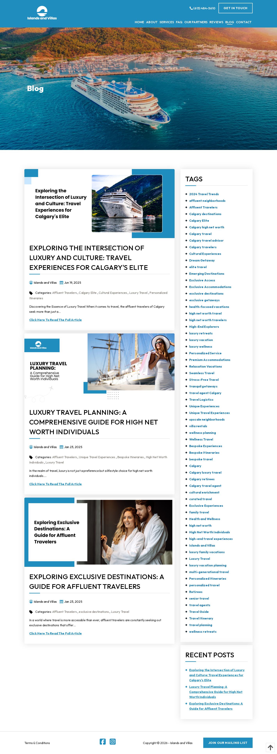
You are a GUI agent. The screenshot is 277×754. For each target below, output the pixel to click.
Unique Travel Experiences (97, 457)
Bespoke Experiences (205, 446)
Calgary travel (200, 234)
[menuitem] (139, 22)
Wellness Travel (201, 439)
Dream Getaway (202, 260)
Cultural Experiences (113, 293)
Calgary (195, 466)
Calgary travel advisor (206, 240)
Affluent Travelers (64, 293)
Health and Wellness (204, 519)
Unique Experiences (204, 406)
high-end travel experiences (211, 539)
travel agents (199, 605)
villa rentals (198, 426)
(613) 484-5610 (202, 8)
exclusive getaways (204, 300)
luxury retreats (201, 333)
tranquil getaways (203, 386)
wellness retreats (203, 632)
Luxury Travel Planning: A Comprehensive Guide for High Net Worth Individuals (93, 422)
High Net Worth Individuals (209, 532)
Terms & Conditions (37, 743)
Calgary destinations (205, 214)
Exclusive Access (202, 280)
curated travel (200, 499)
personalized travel (204, 585)
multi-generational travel (209, 572)
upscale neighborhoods (207, 419)
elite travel (198, 267)
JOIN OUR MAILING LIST (228, 743)
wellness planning (202, 433)
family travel (199, 512)
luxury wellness (200, 346)
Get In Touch (236, 8)
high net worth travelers (208, 320)
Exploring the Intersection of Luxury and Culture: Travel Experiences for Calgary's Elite (88, 258)
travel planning (200, 625)
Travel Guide (199, 612)
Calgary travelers (203, 247)
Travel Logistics (201, 399)
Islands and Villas (202, 545)
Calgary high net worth (206, 227)
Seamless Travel (201, 373)
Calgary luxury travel (205, 472)
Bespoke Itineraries (130, 457)
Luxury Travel (138, 293)
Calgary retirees (202, 479)
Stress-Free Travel (204, 380)
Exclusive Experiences (206, 506)
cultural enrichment (204, 492)
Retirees (195, 592)
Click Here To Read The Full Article (55, 320)
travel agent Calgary (205, 393)
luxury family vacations (207, 552)
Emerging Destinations (206, 274)
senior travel (199, 598)
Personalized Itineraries (207, 578)
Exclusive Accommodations (210, 287)
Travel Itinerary (201, 618)
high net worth (200, 525)
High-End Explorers (204, 327)
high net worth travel (205, 313)
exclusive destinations (94, 612)
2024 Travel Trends (204, 194)
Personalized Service (205, 353)
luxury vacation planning (207, 565)
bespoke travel (201, 459)
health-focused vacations (209, 307)
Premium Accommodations (210, 360)
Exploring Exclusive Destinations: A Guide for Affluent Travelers (216, 706)
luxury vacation (201, 340)
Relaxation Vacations (205, 366)
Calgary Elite (88, 293)
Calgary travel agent (205, 486)
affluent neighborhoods (207, 201)
